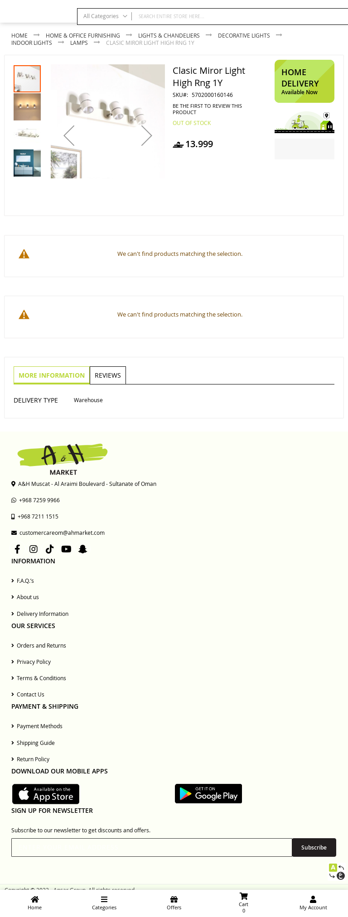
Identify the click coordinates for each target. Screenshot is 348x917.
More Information (51, 374)
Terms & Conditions (38, 678)
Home (19, 35)
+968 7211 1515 (34, 516)
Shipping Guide (33, 742)
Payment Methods (37, 726)
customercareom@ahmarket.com (58, 532)
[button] (69, 135)
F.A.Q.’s (22, 580)
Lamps (79, 42)
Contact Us (27, 694)
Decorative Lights (244, 35)
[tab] (51, 375)
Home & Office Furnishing (83, 35)
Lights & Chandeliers (169, 35)
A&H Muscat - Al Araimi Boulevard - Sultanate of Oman (83, 483)
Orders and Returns (38, 645)
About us (25, 596)
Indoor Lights (31, 42)
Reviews (106, 374)
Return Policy (30, 759)
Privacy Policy (31, 661)
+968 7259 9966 (35, 500)
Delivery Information (39, 613)
